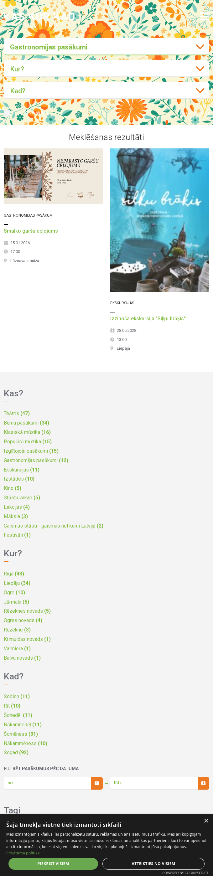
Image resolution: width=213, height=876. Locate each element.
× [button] (206, 821)
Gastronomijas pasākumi (36, 460)
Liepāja (17, 583)
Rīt (12, 706)
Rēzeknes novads (27, 611)
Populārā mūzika (28, 442)
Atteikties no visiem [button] (153, 863)
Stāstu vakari (22, 498)
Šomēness (21, 734)
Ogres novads (23, 620)
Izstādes (19, 479)
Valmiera (17, 649)
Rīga (14, 574)
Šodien (17, 696)
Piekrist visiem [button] (53, 863)
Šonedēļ (18, 715)
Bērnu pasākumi (26, 423)
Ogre (14, 592)
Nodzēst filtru (194, 113)
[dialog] (106, 845)
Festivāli (17, 535)
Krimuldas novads (27, 639)
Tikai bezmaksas (30, 113)
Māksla (16, 516)
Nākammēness (25, 743)
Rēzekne (17, 630)
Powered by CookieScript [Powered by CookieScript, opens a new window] (185, 872)
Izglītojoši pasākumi (31, 451)
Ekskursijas (21, 470)
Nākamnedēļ (23, 725)
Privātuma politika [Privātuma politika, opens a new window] (23, 853)
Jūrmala (16, 602)
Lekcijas (17, 507)
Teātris (17, 413)
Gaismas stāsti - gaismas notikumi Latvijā (53, 526)
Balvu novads (22, 658)
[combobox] (106, 46)
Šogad (16, 752)
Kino (12, 488)
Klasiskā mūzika (27, 432)
